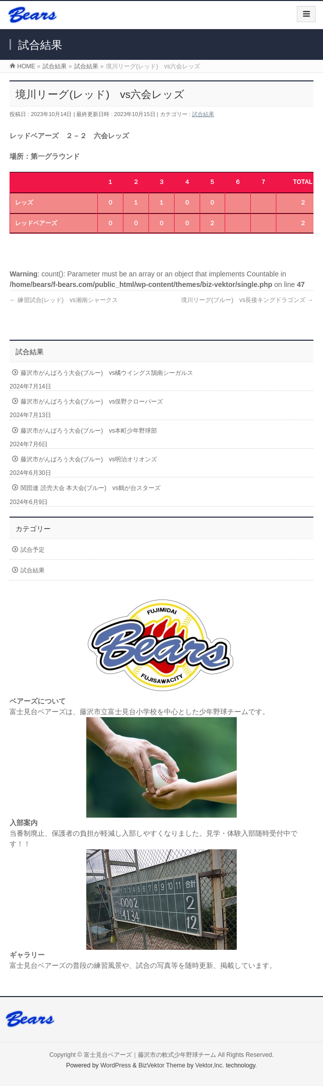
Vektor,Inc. (209, 1065)
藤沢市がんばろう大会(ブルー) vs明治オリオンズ (89, 459)
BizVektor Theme (162, 1065)
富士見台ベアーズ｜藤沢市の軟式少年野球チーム (150, 1054)
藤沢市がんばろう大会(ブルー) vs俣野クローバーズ (92, 401)
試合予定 (33, 549)
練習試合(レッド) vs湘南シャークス (63, 300)
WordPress (115, 1065)
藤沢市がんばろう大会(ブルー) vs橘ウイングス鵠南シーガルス (107, 372)
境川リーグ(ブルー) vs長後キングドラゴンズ (247, 300)
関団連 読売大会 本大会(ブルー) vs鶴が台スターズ (90, 487)
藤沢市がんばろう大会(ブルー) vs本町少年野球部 (89, 430)
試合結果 (203, 114)
